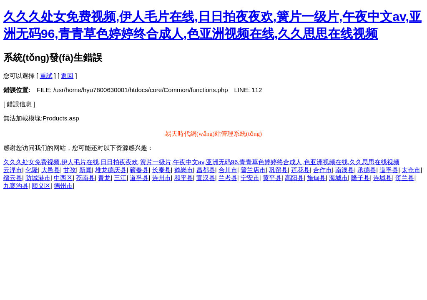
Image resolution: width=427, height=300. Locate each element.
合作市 (322, 169)
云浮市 (12, 169)
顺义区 (41, 185)
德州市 (63, 185)
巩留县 (278, 169)
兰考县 (228, 177)
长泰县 (161, 169)
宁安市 (250, 177)
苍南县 (85, 177)
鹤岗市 (183, 169)
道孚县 (388, 169)
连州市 (161, 177)
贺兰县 (404, 177)
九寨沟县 (15, 185)
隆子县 (360, 177)
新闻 (85, 169)
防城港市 (37, 177)
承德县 (366, 169)
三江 (120, 177)
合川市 (228, 169)
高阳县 (294, 177)
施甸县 (316, 177)
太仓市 (411, 169)
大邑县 (50, 169)
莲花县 (300, 169)
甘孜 (69, 169)
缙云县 (12, 177)
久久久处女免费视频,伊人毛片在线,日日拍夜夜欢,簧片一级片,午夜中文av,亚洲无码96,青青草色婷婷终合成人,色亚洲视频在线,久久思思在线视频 (201, 161)
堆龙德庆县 (110, 169)
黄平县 (272, 177)
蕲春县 (139, 169)
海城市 (338, 177)
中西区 (63, 177)
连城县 (382, 177)
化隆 (31, 169)
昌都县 (205, 169)
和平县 (183, 177)
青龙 (104, 177)
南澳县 (344, 169)
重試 (46, 75)
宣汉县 (205, 177)
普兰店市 (253, 169)
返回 (67, 75)
